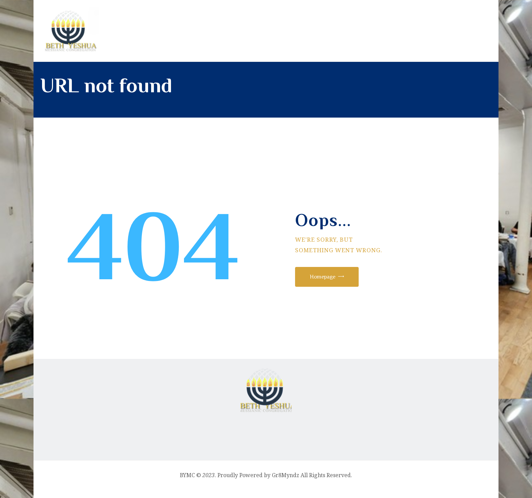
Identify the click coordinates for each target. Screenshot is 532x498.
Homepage (328, 282)
